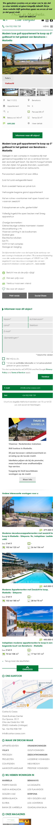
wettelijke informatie (24, 365)
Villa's (5, 752)
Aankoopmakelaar (12, 770)
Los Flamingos (35, 791)
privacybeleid (46, 365)
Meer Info (27, 481)
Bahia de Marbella (12, 809)
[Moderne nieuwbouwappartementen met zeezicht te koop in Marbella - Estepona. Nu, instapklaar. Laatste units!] (27, 525)
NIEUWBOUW (34, 765)
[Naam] (14, 321)
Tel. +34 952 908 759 (12, 731)
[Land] (14, 327)
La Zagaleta (34, 787)
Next (51, 59)
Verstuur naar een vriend (16, 285)
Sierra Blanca (9, 800)
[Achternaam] (40, 321)
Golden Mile (8, 796)
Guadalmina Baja (37, 809)
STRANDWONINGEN (37, 748)
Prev (3, 59)
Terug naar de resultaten (16, 663)
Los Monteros (35, 805)
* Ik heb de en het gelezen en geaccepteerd (29, 366)
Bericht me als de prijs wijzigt (18, 274)
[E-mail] (27, 333)
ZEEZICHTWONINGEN (37, 757)
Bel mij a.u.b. (13, 360)
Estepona (32, 796)
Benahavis (33, 782)
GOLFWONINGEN (36, 752)
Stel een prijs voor (13, 280)
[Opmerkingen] (27, 346)
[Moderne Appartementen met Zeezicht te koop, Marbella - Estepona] (27, 580)
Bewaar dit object (13, 291)
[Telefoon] (40, 327)
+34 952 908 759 (11, 26)
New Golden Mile (37, 800)
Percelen (7, 756)
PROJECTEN (8, 761)
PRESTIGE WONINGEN (38, 770)
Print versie (14, 298)
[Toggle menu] (44, 26)
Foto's (8, 78)
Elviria (5, 805)
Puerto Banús (9, 787)
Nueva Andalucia (11, 791)
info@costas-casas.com (13, 735)
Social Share (40, 298)
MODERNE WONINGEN (39, 761)
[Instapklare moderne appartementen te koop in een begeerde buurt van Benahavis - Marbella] (27, 633)
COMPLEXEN (8, 765)
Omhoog (27, 670)
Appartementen (10, 747)
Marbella (7, 782)
